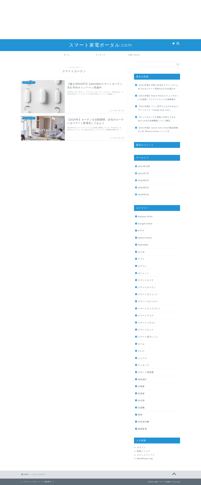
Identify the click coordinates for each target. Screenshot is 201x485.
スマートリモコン (147, 322)
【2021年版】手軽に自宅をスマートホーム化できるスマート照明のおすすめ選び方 (158, 87)
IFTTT (141, 230)
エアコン (142, 266)
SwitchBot (143, 245)
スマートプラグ (146, 315)
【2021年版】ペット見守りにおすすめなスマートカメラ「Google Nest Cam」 (158, 108)
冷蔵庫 (141, 386)
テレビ (141, 351)
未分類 (141, 400)
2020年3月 (143, 194)
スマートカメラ (146, 280)
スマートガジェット (148, 294)
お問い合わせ (134, 55)
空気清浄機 (143, 422)
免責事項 (47, 481)
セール (141, 344)
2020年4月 (143, 187)
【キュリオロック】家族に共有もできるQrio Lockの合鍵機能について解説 (157, 119)
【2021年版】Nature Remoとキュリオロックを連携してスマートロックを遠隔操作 (158, 97)
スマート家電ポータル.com (100, 45)
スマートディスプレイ (149, 308)
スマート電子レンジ (148, 337)
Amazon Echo (145, 216)
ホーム (67, 55)
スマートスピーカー (148, 301)
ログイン (141, 447)
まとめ (141, 252)
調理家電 (142, 429)
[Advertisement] (84, 19)
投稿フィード (143, 451)
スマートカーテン (147, 287)
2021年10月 (144, 166)
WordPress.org (145, 458)
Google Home (145, 223)
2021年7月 (143, 173)
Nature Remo (145, 238)
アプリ (141, 259)
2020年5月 (143, 180)
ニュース (142, 358)
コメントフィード (146, 455)
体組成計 (142, 379)
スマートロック (146, 329)
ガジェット (143, 273)
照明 (140, 415)
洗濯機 (141, 407)
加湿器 (141, 393)
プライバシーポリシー (31, 481)
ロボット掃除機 (146, 372)
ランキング (100, 55)
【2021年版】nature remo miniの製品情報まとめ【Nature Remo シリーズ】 (158, 129)
